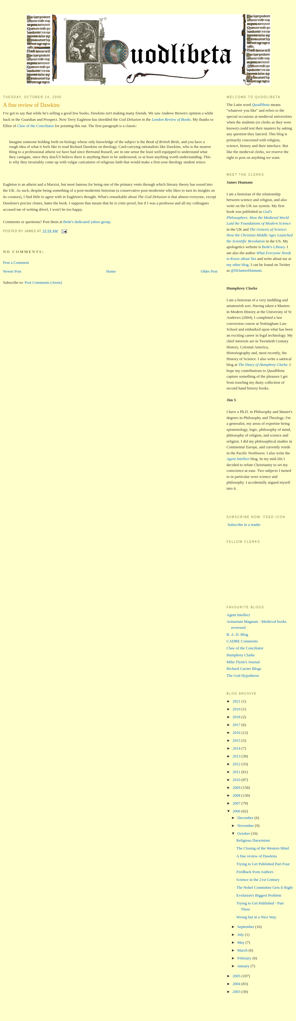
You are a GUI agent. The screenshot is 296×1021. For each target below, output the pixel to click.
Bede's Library (273, 247)
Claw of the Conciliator (35, 125)
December (246, 817)
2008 (237, 795)
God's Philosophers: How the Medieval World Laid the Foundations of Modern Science (259, 217)
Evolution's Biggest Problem (258, 895)
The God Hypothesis (243, 675)
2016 (237, 732)
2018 (237, 717)
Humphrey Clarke (241, 655)
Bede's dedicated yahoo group (86, 221)
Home (111, 271)
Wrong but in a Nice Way (256, 917)
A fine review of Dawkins (31, 105)
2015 (237, 740)
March (243, 950)
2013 (237, 756)
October (244, 833)
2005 (237, 976)
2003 (237, 991)
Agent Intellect (238, 615)
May (241, 942)
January (244, 966)
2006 (237, 811)
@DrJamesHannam (246, 270)
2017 (237, 724)
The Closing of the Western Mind (262, 848)
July (241, 934)
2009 (237, 787)
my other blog (238, 264)
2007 (237, 803)
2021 (237, 701)
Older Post (209, 271)
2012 (237, 764)
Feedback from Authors (254, 871)
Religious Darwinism (253, 840)
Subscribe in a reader (244, 524)
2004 (237, 983)
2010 (237, 779)
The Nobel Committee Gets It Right (264, 887)
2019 (237, 709)
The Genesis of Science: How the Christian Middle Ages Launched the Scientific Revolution (260, 235)
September (246, 926)
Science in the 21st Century (257, 879)
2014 (237, 748)
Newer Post (12, 271)
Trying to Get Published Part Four (263, 864)
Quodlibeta (261, 104)
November (246, 825)
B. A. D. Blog (237, 634)
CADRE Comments (242, 641)
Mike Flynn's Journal (243, 662)
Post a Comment (16, 262)
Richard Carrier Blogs (244, 668)
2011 (237, 772)
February (245, 958)
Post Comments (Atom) (43, 282)
